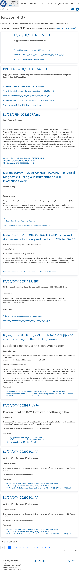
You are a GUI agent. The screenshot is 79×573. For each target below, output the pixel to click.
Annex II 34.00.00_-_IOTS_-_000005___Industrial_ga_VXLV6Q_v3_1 (39, 55)
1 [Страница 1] (9, 547)
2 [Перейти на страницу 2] (13, 547)
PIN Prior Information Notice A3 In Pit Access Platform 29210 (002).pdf (32, 484)
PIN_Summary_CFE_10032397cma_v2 (18, 163)
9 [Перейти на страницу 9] (37, 547)
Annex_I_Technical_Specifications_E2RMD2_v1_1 (23, 158)
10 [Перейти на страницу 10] (41, 547)
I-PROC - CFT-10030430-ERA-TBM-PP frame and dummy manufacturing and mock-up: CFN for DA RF (39, 237)
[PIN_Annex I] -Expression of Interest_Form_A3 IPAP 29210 (27, 486)
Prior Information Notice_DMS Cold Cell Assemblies (22, 105)
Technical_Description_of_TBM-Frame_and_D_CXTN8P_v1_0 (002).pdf (29, 272)
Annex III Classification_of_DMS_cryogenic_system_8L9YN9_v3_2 (27, 96)
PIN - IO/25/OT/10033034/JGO (25, 69)
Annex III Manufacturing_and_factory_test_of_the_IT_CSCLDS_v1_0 (28, 100)
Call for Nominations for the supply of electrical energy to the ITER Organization (35, 391)
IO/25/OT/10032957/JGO (32, 35)
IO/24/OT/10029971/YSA (21, 405)
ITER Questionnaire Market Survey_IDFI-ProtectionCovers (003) (26, 225)
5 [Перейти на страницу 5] (23, 547)
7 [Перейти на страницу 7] (30, 547)
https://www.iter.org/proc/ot (66, 28)
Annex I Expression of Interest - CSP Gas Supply (32, 50)
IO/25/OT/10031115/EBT (20, 281)
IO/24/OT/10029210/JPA (20, 452)
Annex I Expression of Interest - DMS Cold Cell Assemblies (24, 86)
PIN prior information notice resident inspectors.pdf (22, 316)
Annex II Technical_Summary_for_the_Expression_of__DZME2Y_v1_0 (28, 91)
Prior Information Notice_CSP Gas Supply (29, 59)
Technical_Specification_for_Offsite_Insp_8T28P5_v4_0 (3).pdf (26, 321)
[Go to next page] (45, 547)
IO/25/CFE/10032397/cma (21, 114)
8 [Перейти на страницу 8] (34, 547)
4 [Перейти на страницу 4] (20, 547)
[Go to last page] (49, 547)
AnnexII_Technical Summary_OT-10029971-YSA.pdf (25, 440)
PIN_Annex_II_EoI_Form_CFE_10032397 (19, 160)
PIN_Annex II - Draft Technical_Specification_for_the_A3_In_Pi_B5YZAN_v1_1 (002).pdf (38, 488)
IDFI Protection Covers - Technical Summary (19, 221)
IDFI (4, 219)
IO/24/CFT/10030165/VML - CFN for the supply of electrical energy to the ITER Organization (38, 337)
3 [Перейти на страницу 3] (16, 547)
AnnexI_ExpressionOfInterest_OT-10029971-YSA (24, 438)
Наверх (72, 561)
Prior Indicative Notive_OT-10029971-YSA (21, 442)
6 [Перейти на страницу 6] (27, 547)
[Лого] (9, 3)
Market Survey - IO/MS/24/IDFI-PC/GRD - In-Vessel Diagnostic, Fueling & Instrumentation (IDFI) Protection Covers (39, 177)
